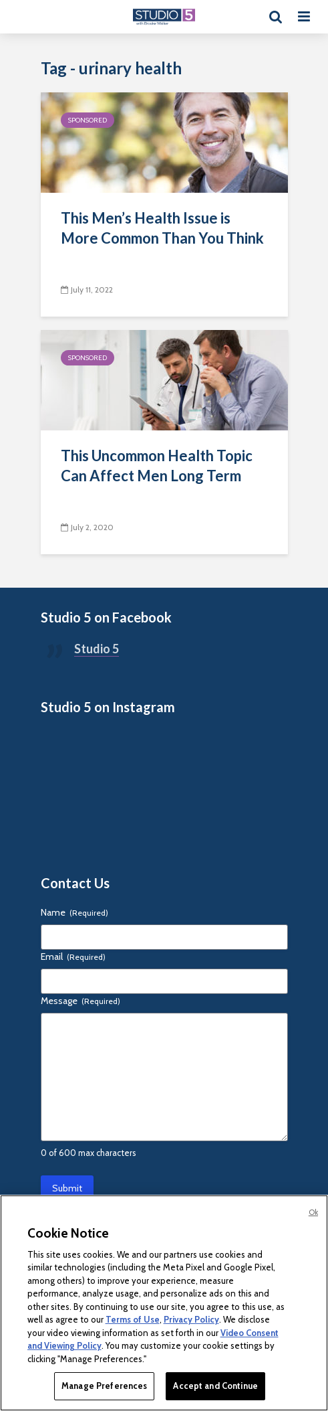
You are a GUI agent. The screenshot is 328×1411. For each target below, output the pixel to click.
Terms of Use (133, 1319)
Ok (313, 1212)
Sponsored (87, 120)
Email (73, 956)
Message (80, 1001)
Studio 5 (96, 648)
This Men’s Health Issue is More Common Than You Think (162, 228)
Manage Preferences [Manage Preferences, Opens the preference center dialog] (104, 1385)
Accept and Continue (215, 1385)
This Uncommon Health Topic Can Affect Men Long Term (157, 465)
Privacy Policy (191, 1319)
